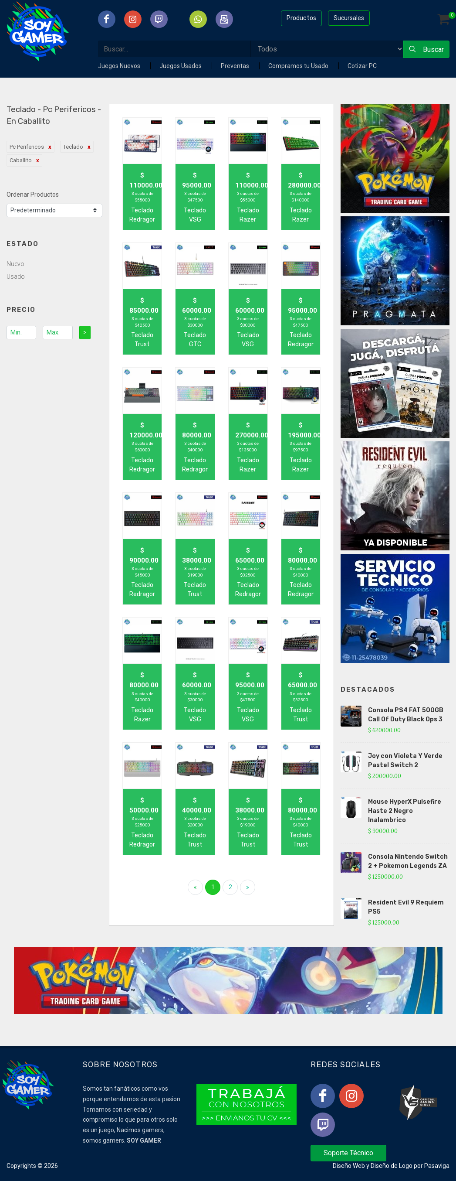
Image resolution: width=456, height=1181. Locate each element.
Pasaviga (436, 1165)
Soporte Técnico (348, 1153)
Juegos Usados (181, 65)
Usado (16, 276)
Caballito (21, 160)
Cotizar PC (362, 65)
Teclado (73, 146)
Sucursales (349, 17)
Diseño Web (349, 1165)
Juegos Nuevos (120, 65)
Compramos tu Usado (299, 65)
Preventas (235, 65)
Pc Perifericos (27, 146)
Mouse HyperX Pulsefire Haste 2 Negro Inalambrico (404, 811)
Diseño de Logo (391, 1165)
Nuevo (15, 263)
